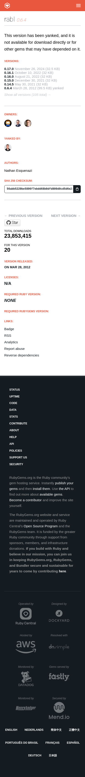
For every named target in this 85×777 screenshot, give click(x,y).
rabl (9, 19)
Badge (9, 329)
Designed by (60, 603)
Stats (13, 416)
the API (64, 489)
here (62, 571)
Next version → (66, 216)
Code (13, 403)
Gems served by (59, 666)
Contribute (18, 423)
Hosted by (28, 635)
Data (13, 409)
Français (53, 742)
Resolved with (60, 635)
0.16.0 (9, 76)
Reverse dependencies (21, 355)
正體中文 (74, 729)
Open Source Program (41, 526)
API (11, 443)
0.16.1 (9, 73)
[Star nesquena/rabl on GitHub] (12, 222)
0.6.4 (8, 88)
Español (73, 742)
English (11, 729)
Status (14, 389)
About (14, 430)
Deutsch (34, 755)
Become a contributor (25, 500)
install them (41, 489)
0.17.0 (9, 69)
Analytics (11, 342)
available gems (51, 494)
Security (16, 464)
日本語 (53, 755)
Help (13, 437)
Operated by (27, 605)
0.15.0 (9, 80)
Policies (15, 450)
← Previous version (23, 216)
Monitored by (27, 666)
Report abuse (14, 349)
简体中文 (56, 729)
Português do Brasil (21, 742)
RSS (7, 335)
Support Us (18, 457)
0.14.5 (9, 84)
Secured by (60, 698)
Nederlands (33, 729)
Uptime (14, 396)
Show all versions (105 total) (25, 95)
